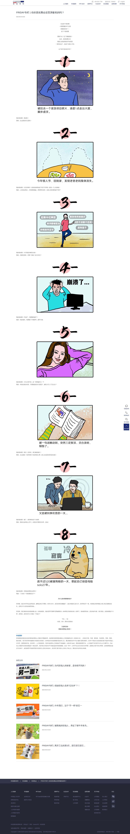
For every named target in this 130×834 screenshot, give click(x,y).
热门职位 (75, 800)
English (121, 1)
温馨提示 (30, 828)
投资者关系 (97, 813)
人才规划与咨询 (15, 813)
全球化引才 (27, 796)
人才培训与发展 (15, 809)
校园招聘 (104, 806)
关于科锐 (122, 4)
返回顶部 (127, 427)
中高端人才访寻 (15, 796)
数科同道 (56, 803)
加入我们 (104, 796)
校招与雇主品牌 (15, 806)
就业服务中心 (77, 796)
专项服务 (73, 4)
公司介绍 (96, 800)
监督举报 (37, 828)
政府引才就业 (28, 800)
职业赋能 (106, 4)
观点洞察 (87, 806)
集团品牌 (96, 803)
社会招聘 (104, 803)
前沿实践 (87, 803)
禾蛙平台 (66, 796)
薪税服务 (13, 816)
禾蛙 (30, 824)
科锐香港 (42, 824)
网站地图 (23, 828)
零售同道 (56, 800)
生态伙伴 (98, 4)
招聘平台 (90, 4)
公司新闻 (96, 809)
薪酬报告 (87, 800)
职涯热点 (34, 781)
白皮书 (87, 796)
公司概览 (96, 796)
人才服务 (65, 4)
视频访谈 (87, 809)
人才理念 (104, 800)
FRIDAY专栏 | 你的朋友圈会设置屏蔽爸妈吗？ (54, 781)
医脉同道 (56, 796)
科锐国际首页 (14, 781)
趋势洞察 (114, 4)
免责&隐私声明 (15, 828)
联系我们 (104, 809)
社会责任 (96, 806)
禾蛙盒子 (26, 824)
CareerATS (36, 824)
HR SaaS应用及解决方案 (43, 796)
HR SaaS (81, 4)
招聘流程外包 (14, 800)
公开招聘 (75, 803)
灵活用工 (13, 803)
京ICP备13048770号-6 (49, 831)
